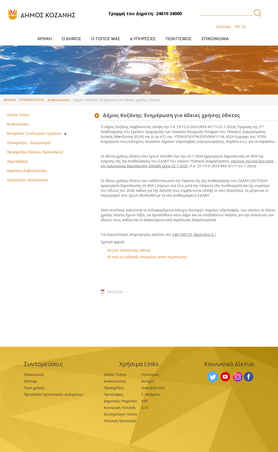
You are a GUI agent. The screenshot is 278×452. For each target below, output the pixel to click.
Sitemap (30, 381)
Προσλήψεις (113, 394)
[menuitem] (44, 38)
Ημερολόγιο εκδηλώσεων (27, 180)
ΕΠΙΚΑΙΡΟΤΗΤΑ (31, 99)
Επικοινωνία (34, 374)
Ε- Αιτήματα (150, 394)
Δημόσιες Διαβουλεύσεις (27, 170)
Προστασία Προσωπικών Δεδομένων (53, 394)
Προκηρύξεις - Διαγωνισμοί (29, 142)
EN (237, 26)
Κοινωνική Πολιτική (119, 407)
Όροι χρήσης (34, 387)
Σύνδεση (223, 26)
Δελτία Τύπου (18, 114)
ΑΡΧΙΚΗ (10, 99)
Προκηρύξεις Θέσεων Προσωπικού (35, 152)
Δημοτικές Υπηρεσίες (120, 401)
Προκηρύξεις (114, 387)
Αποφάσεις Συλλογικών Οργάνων (34, 133)
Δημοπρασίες (17, 161)
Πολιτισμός (150, 374)
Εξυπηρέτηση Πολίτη (120, 414)
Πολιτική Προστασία (120, 420)
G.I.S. (145, 407)
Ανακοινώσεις (59, 99)
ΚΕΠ (144, 401)
